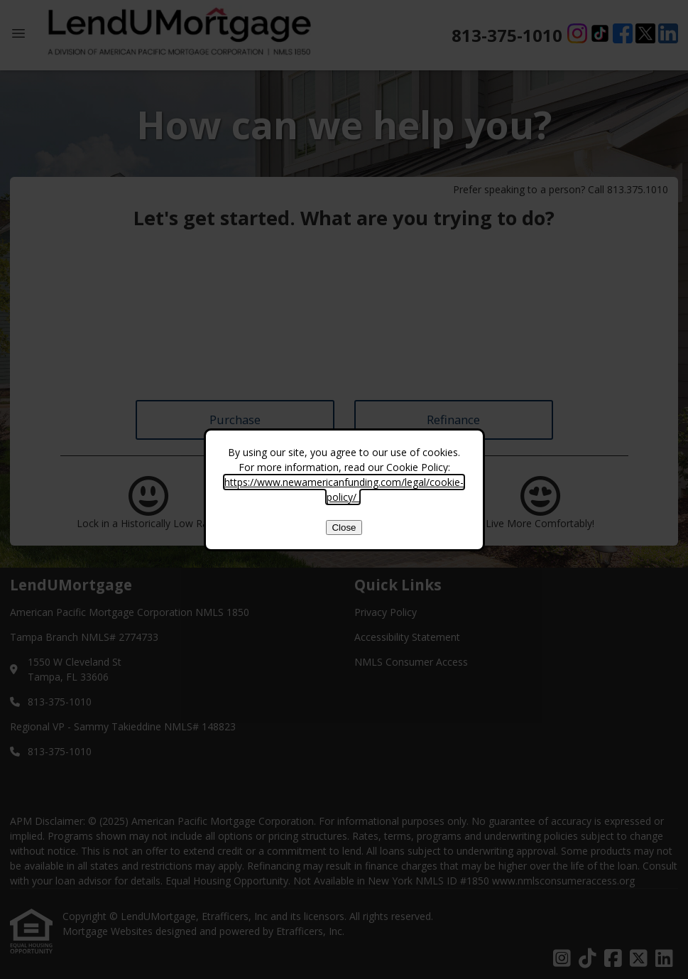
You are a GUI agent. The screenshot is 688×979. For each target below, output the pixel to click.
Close (344, 527)
